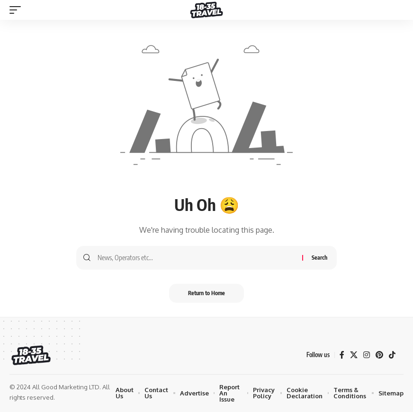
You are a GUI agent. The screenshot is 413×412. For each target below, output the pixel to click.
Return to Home (206, 293)
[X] (354, 355)
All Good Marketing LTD (65, 387)
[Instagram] (366, 355)
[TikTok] (392, 355)
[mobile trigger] (17, 10)
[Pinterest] (379, 355)
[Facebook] (342, 355)
